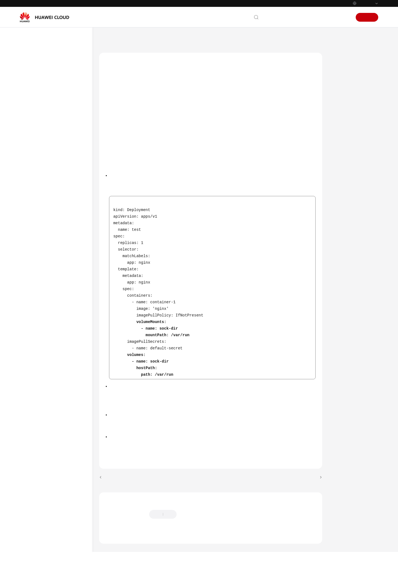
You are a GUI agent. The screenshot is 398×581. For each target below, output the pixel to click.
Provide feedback (197, 526)
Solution (342, 77)
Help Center (109, 38)
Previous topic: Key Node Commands (136, 489)
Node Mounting (65, 184)
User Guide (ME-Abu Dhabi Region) (203, 38)
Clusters (247, 38)
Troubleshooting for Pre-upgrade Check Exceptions (174, 466)
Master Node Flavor (63, 431)
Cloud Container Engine (146, 38)
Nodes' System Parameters (65, 294)
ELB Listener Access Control (65, 416)
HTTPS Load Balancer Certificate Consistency (68, 168)
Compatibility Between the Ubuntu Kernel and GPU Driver (67, 549)
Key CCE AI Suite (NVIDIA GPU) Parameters (67, 381)
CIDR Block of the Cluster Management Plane (68, 259)
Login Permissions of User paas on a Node (67, 200)
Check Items (346, 65)
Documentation (301, 17)
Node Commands (66, 323)
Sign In (343, 17)
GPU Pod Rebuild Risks (67, 400)
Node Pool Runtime (68, 470)
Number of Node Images (66, 483)
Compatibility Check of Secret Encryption (65, 524)
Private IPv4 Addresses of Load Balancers (67, 222)
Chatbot (111, 547)
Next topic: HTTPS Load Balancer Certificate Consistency (268, 489)
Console (326, 17)
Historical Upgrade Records (67, 240)
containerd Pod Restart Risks (65, 362)
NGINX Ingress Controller (65, 346)
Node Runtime (64, 460)
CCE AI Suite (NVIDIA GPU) (64, 278)
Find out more (211, 572)
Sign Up (367, 17)
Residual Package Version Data (67, 310)
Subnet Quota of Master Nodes (66, 447)
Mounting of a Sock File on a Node (65, 146)
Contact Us (274, 17)
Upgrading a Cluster (277, 38)
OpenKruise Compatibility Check (63, 502)
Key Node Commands (62, 127)
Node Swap (62, 333)
